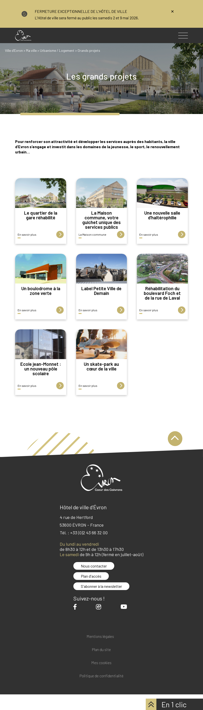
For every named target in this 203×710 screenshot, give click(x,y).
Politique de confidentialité (101, 676)
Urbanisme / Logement (57, 50)
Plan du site (101, 650)
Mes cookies (101, 663)
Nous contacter (94, 566)
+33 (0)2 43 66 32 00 (89, 532)
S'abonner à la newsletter (101, 586)
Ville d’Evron (14, 50)
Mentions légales (100, 636)
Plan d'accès (91, 576)
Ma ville (31, 50)
